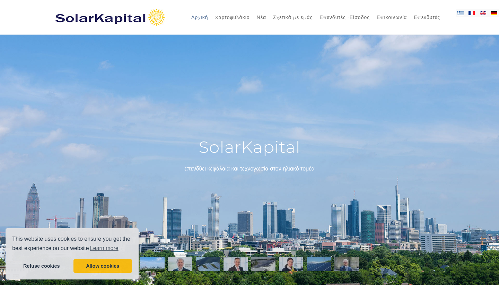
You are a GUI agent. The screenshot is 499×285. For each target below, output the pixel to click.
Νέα (261, 17)
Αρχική (199, 17)
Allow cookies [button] (102, 266)
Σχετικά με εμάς (293, 17)
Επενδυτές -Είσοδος (344, 17)
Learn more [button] (104, 248)
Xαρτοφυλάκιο (232, 17)
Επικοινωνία (392, 17)
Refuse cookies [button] (41, 266)
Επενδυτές (427, 17)
